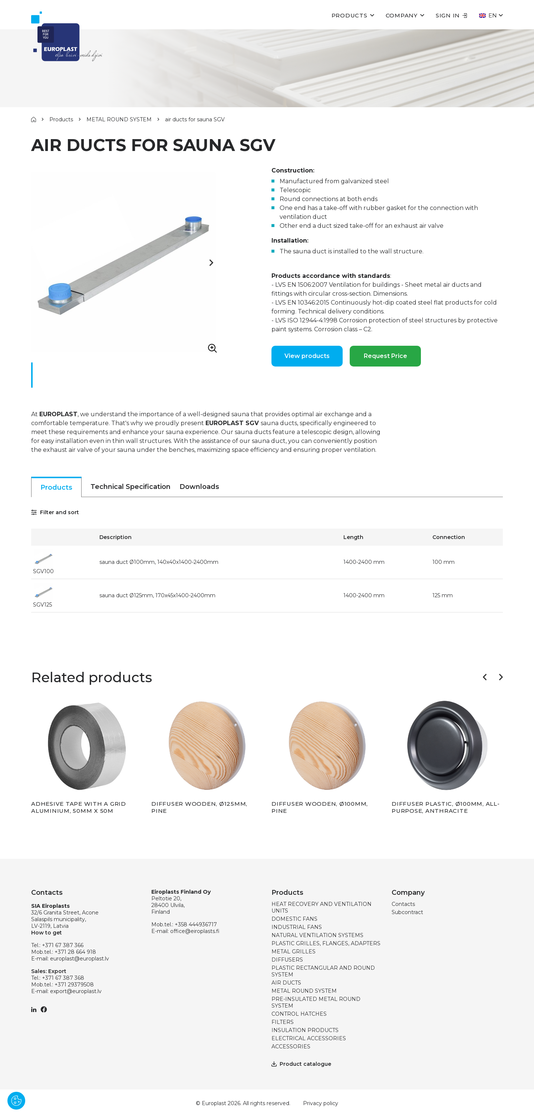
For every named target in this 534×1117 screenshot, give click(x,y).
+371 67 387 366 (62, 945)
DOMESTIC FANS (294, 919)
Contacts (403, 904)
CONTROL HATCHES (299, 1014)
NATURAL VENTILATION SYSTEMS (317, 935)
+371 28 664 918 (75, 952)
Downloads (199, 487)
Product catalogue (301, 1064)
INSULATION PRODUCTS (305, 1030)
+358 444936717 (196, 924)
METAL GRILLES (293, 951)
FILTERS (282, 1022)
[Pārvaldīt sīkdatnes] (16, 1101)
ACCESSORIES (290, 1046)
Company (402, 15)
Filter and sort (55, 512)
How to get (46, 932)
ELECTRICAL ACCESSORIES (308, 1038)
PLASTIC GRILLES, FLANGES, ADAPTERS (325, 943)
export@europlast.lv (76, 991)
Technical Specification (130, 487)
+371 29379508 (74, 984)
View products (307, 355)
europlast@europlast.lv (79, 958)
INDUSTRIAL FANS (296, 927)
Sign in (451, 15)
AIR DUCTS (286, 982)
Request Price (385, 355)
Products (349, 15)
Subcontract (407, 912)
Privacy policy (320, 1103)
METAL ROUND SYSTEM (119, 119)
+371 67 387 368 (63, 978)
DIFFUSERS (287, 959)
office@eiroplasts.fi (195, 931)
